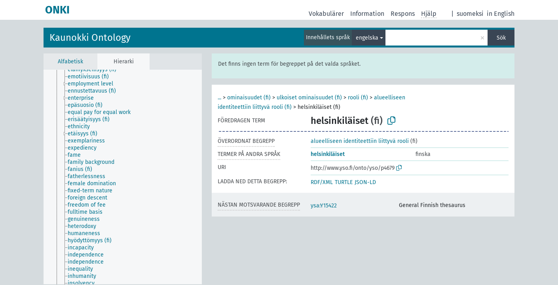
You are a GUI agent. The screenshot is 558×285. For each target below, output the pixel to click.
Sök (501, 37)
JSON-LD (365, 182)
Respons (403, 13)
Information (367, 13)
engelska (367, 37)
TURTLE (344, 182)
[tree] (123, 177)
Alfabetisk (70, 61)
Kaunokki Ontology (90, 37)
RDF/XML (322, 182)
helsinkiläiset (328, 154)
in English (500, 13)
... (219, 97)
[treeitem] (95, 69)
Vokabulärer (326, 13)
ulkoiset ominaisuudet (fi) (309, 97)
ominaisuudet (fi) (249, 97)
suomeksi (470, 13)
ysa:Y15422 (324, 205)
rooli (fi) (358, 97)
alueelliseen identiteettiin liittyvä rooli (360, 141)
